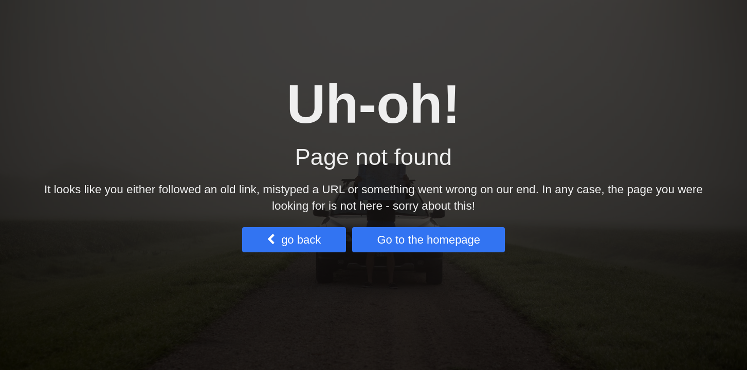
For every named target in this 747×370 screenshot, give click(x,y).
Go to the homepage (428, 239)
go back (294, 239)
